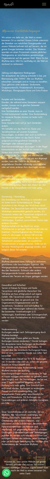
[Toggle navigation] (44, 4)
